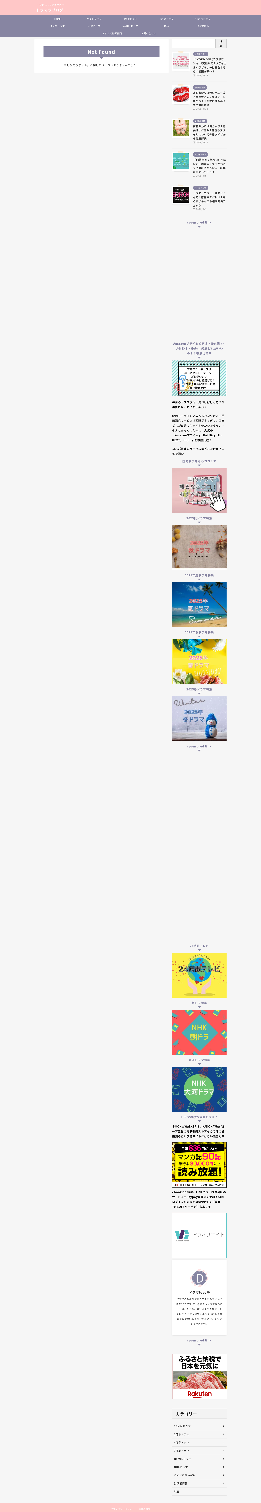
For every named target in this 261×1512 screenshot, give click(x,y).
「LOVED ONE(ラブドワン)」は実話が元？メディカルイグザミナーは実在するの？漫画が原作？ (210, 65)
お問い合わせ (148, 33)
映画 (166, 26)
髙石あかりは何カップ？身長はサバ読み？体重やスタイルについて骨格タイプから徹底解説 (209, 132)
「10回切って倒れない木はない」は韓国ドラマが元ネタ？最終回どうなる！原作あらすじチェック (209, 166)
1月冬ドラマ (58, 26)
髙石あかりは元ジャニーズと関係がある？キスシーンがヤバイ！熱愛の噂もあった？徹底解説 (209, 99)
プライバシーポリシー (122, 1509)
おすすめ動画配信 (112, 33)
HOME (58, 19)
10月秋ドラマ (203, 19)
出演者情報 (203, 26)
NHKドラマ (94, 26)
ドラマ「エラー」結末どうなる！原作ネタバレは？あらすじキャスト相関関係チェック (209, 199)
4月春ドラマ (130, 19)
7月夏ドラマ (167, 19)
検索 (221, 43)
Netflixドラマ (130, 26)
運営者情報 (144, 1509)
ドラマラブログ (49, 10)
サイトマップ (94, 19)
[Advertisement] (199, 283)
